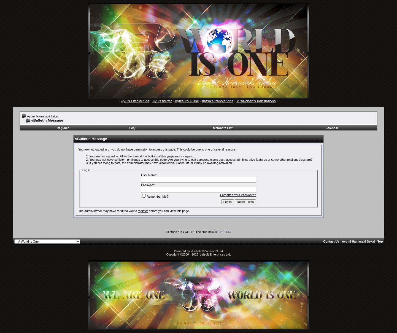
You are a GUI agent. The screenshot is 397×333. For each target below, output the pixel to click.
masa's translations (217, 101)
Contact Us (331, 241)
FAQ (132, 128)
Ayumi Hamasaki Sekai (42, 116)
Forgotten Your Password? (238, 195)
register (143, 211)
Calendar (331, 128)
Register (63, 128)
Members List (223, 128)
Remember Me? (155, 196)
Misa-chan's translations (256, 101)
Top (380, 241)
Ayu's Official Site (135, 101)
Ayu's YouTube (187, 101)
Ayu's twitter (162, 101)
